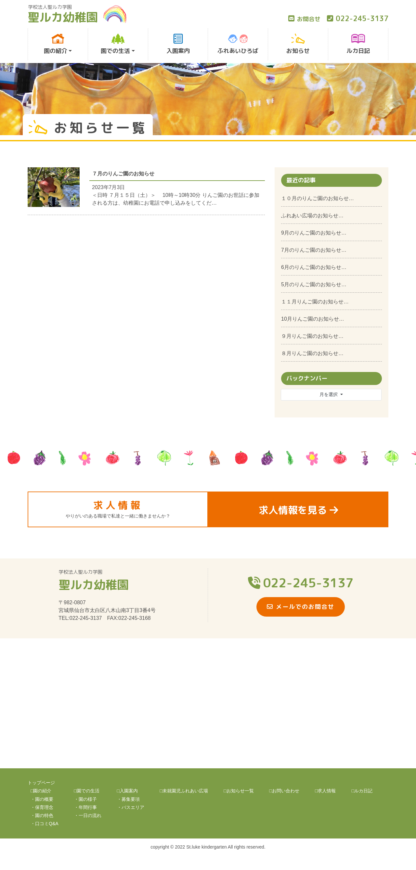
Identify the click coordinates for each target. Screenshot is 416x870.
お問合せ (304, 19)
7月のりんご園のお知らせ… (313, 250)
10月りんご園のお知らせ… (312, 319)
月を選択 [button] (329, 394)
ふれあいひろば (237, 44)
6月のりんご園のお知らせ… (313, 267)
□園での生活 (86, 790)
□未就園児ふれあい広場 (184, 790)
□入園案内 (127, 790)
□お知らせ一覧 (239, 790)
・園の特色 (42, 815)
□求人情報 (325, 790)
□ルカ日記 (361, 790)
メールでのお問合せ (300, 607)
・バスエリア (130, 807)
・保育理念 (42, 807)
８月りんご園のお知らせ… (312, 353)
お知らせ (298, 44)
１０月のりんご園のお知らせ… (317, 198)
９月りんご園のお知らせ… (312, 336)
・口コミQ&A (44, 823)
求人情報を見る (298, 510)
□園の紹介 (41, 790)
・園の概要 (42, 799)
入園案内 (178, 44)
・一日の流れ (87, 815)
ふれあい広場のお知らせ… (312, 215)
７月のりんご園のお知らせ (123, 173)
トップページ (41, 782)
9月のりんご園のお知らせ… (313, 233)
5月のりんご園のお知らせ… (313, 284)
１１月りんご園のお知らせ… (315, 301)
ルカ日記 (358, 44)
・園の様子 (85, 799)
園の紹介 (56, 44)
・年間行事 (85, 807)
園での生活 (115, 44)
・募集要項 (128, 799)
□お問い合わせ (284, 790)
